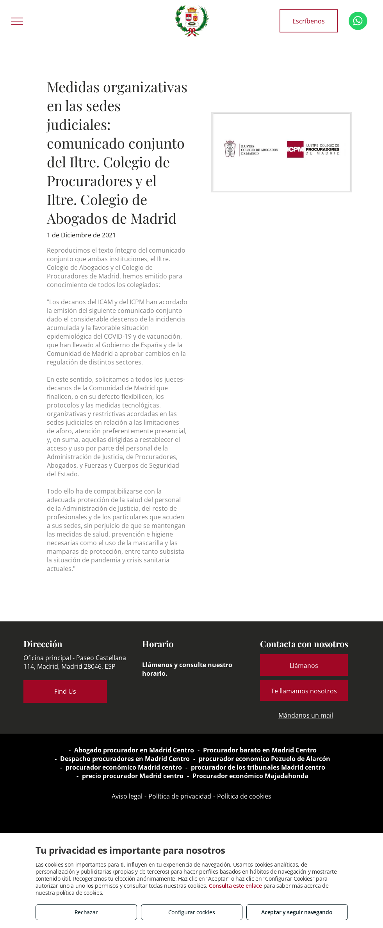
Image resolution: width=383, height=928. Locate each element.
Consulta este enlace (235, 885)
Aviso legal (127, 796)
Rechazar (86, 912)
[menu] (17, 21)
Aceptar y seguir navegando (296, 912)
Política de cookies (244, 796)
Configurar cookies (191, 912)
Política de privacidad (179, 796)
